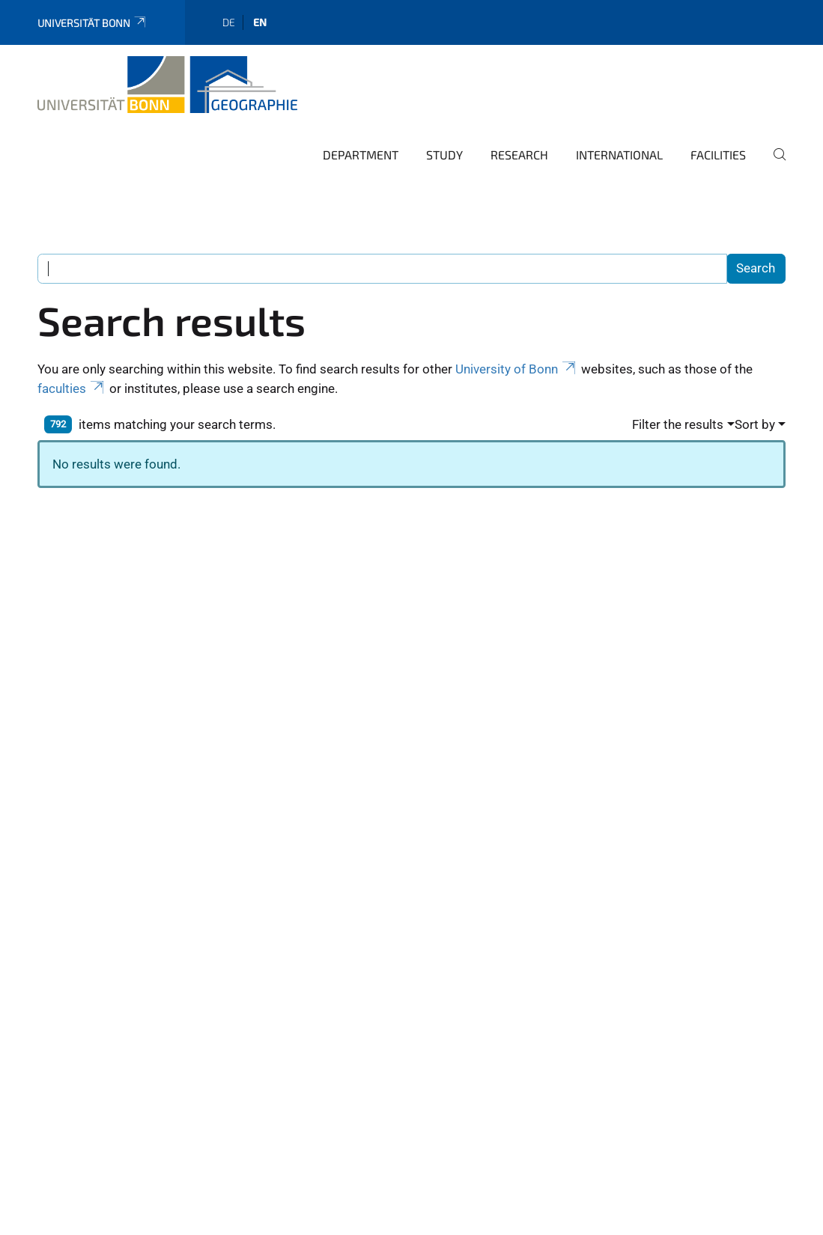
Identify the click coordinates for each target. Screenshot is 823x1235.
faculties (71, 388)
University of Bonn (516, 369)
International (619, 154)
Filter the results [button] (677, 424)
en (260, 22)
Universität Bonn (92, 22)
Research (519, 154)
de (228, 22)
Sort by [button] (755, 424)
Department (360, 154)
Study (444, 154)
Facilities (718, 154)
